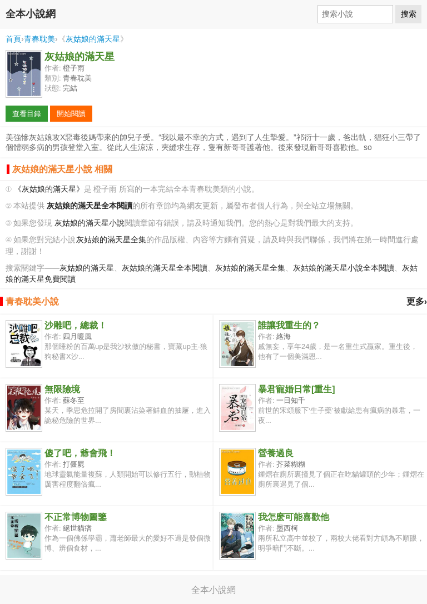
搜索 (408, 13)
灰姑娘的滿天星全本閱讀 (164, 268)
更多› (416, 301)
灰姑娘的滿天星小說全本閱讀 (343, 268)
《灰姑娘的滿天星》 (49, 189)
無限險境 (62, 389)
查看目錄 (26, 113)
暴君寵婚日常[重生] (296, 389)
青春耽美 (39, 38)
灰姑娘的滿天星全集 (111, 240)
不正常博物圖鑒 (75, 517)
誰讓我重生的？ (289, 325)
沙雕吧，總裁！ (75, 325)
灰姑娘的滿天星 (93, 38)
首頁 (13, 38)
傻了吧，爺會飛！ (80, 453)
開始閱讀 (71, 113)
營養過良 (276, 453)
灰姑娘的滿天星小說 (89, 223)
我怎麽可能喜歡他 (293, 517)
